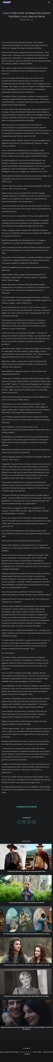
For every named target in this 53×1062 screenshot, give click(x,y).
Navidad (27, 1054)
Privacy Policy (37, 1052)
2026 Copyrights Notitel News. (9, 1052)
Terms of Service (48, 1052)
